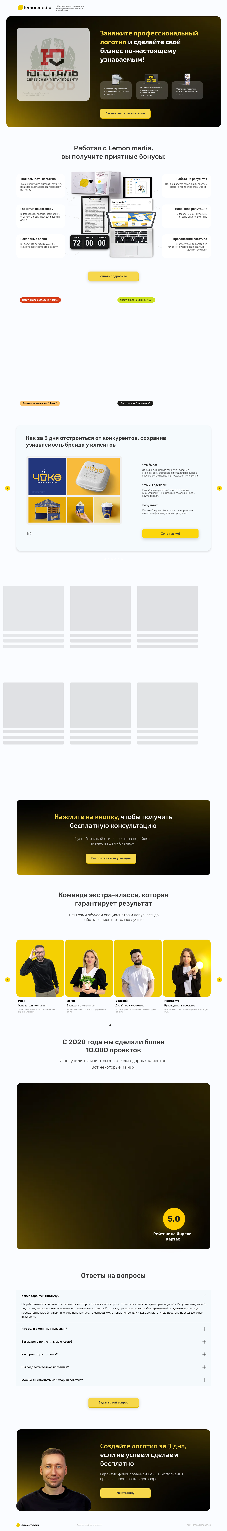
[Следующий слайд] (219, 488)
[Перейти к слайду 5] (118, 559)
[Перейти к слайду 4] (115, 559)
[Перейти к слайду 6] (122, 559)
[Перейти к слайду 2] (108, 559)
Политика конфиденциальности (90, 1525)
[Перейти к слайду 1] (105, 559)
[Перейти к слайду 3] (112, 559)
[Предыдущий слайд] (7, 488)
